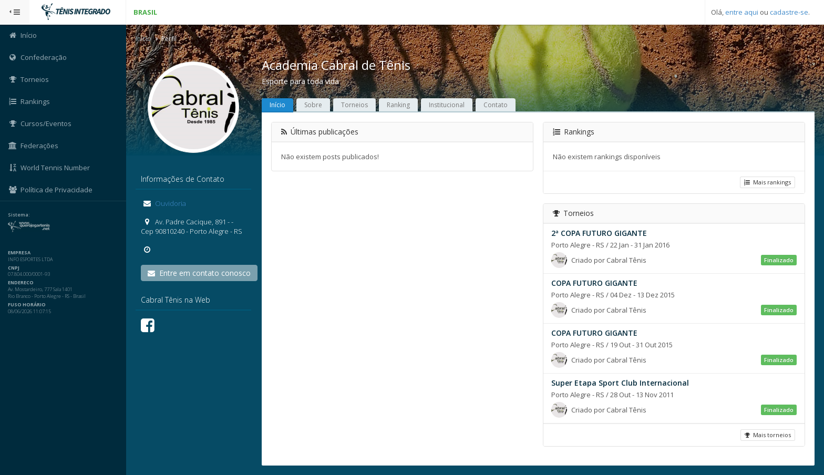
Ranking (398, 104)
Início (143, 38)
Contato (495, 104)
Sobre (313, 104)
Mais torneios (768, 435)
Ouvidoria (169, 203)
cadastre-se (789, 12)
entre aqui (741, 12)
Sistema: (19, 215)
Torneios (354, 104)
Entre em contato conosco (199, 273)
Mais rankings (767, 182)
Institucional (447, 104)
